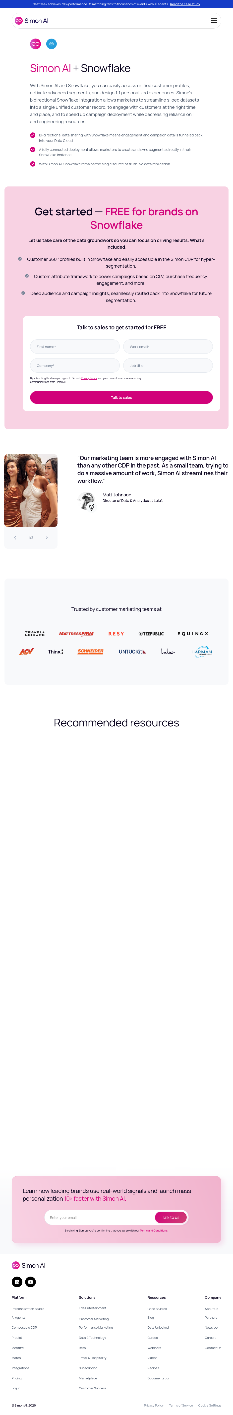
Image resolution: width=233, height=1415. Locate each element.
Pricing (17, 1378)
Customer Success (92, 1388)
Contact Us (213, 1348)
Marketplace (88, 1378)
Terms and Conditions (154, 1230)
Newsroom (212, 1327)
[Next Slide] (46, 537)
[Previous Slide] (15, 537)
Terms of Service (181, 1405)
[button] (213, 21)
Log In (16, 1388)
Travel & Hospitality (93, 1358)
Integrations (20, 1368)
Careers (210, 1338)
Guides (153, 1338)
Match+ (17, 1358)
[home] (31, 21)
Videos (152, 1358)
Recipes (153, 1368)
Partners (211, 1317)
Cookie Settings (209, 1405)
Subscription (88, 1368)
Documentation (159, 1378)
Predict (17, 1338)
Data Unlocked (158, 1327)
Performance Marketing (96, 1327)
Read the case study (185, 4)
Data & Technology (92, 1338)
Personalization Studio (28, 1309)
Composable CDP (24, 1327)
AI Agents (18, 1317)
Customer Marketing (94, 1319)
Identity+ (18, 1348)
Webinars (154, 1348)
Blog (151, 1317)
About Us (211, 1309)
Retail (83, 1348)
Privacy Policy (89, 378)
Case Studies (157, 1309)
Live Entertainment (92, 1308)
